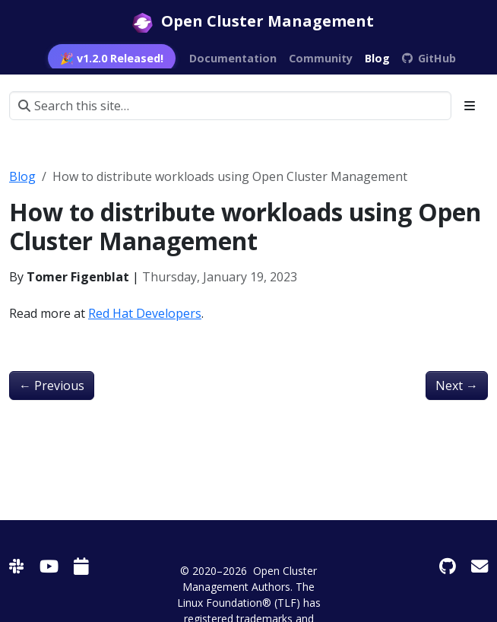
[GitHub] (447, 566)
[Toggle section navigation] (470, 106)
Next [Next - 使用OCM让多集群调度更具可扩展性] (456, 385)
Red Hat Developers (144, 313)
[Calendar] (81, 566)
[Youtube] (49, 566)
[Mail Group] (479, 566)
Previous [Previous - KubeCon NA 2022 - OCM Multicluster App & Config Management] (51, 385)
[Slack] (16, 566)
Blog (22, 176)
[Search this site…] (230, 105)
